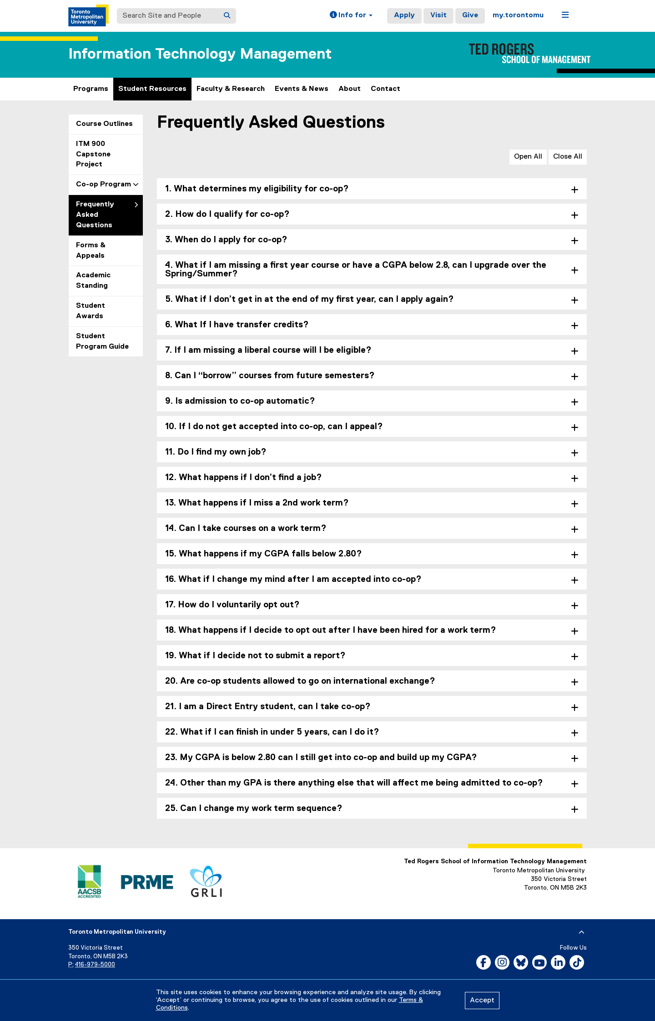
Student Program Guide (102, 341)
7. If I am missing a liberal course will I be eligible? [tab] (268, 350)
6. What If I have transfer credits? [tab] (237, 324)
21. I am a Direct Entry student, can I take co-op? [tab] (268, 706)
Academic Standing (93, 281)
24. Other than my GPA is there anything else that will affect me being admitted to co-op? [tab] (354, 783)
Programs (90, 89)
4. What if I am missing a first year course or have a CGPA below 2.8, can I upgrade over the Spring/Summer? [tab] (355, 269)
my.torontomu (518, 15)
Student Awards (90, 311)
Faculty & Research (230, 89)
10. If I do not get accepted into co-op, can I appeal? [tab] (274, 426)
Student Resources (152, 89)
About (349, 89)
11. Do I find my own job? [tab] (216, 452)
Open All (528, 156)
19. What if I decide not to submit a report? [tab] (255, 655)
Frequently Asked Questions (95, 215)
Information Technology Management (200, 54)
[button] (351, 16)
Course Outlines (104, 124)
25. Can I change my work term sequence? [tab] (254, 808)
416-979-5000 (95, 965)
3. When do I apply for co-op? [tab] (226, 239)
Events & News (301, 89)
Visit (438, 15)
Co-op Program (103, 184)
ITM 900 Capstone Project (93, 154)
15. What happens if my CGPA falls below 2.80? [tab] (263, 554)
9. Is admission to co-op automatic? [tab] (240, 401)
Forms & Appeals (91, 251)
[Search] (227, 16)
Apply (404, 15)
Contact (385, 89)
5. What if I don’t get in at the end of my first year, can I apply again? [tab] (309, 299)
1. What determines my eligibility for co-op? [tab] (257, 189)
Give (470, 15)
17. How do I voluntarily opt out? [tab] (232, 605)
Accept (482, 1000)
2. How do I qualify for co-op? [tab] (227, 214)
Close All (567, 156)
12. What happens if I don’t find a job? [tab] (243, 477)
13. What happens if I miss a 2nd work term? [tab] (257, 503)
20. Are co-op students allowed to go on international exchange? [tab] (300, 681)
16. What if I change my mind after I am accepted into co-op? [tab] (293, 579)
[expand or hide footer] (581, 932)
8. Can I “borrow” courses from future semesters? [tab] (270, 375)
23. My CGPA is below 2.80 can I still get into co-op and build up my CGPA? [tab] (321, 757)
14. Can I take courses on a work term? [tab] (246, 528)
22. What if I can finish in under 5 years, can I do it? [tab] (272, 732)
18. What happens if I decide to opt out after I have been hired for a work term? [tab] (330, 630)
